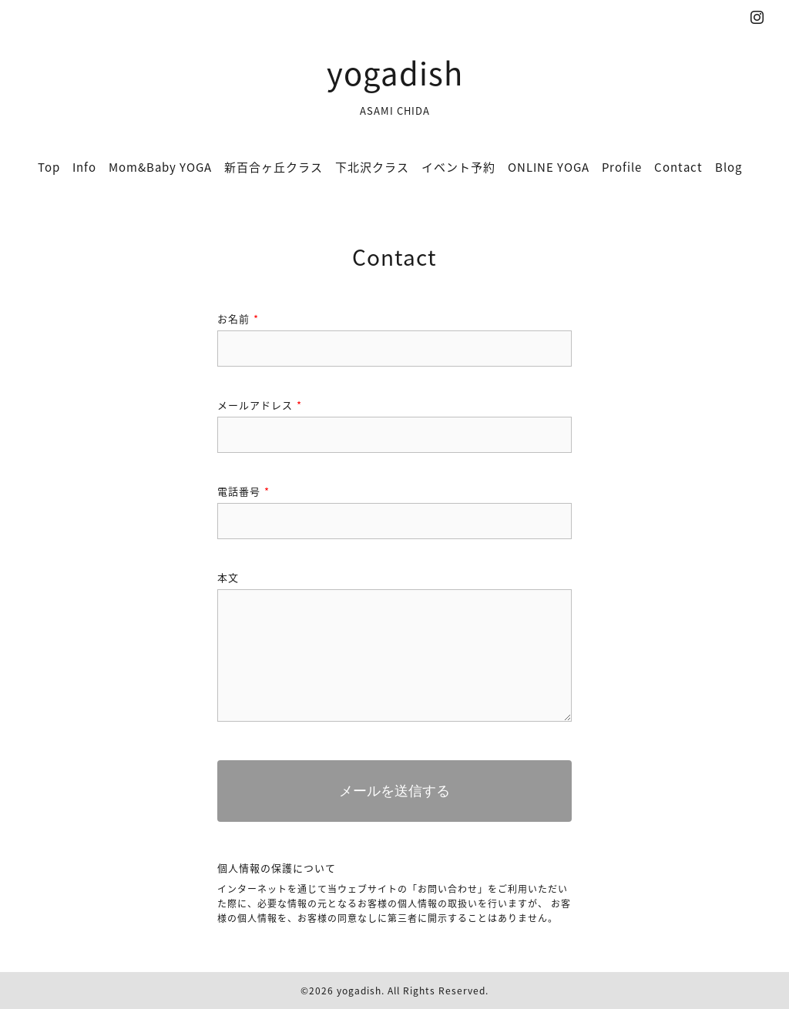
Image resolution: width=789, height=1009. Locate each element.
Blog (728, 167)
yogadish (395, 73)
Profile (622, 167)
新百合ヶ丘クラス (273, 167)
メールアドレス (259, 404)
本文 (228, 577)
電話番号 (243, 491)
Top (49, 167)
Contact (678, 167)
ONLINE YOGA (548, 167)
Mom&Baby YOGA (160, 167)
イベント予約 (458, 167)
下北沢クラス (372, 167)
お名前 (238, 318)
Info (84, 167)
